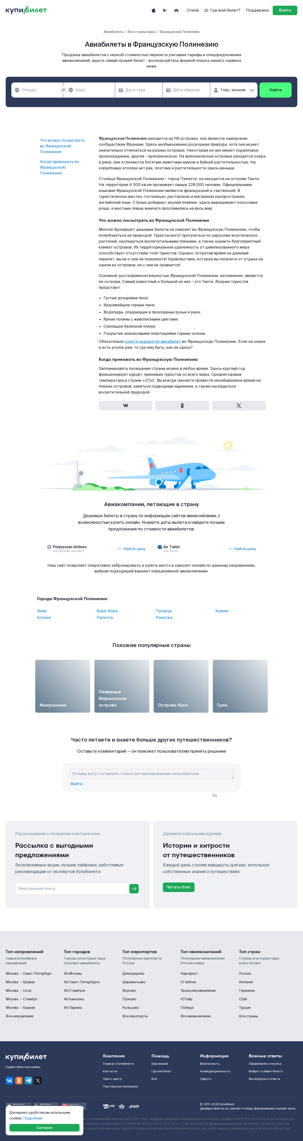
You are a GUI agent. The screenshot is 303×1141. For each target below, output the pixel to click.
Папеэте (105, 617)
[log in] (285, 10)
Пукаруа (164, 611)
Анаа (42, 611)
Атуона (44, 617)
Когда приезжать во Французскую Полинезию (59, 167)
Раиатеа (164, 617)
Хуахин (221, 611)
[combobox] (37, 90)
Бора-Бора (107, 611)
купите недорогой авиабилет (153, 341)
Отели (193, 10)
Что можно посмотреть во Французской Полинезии (62, 146)
